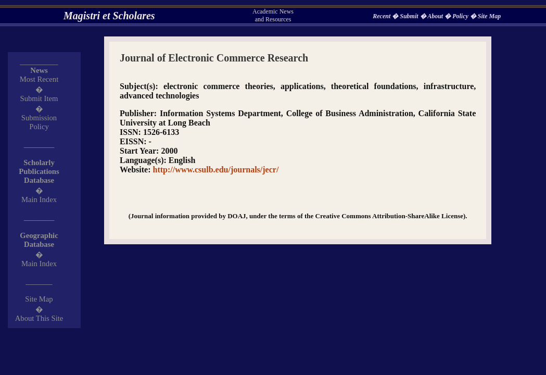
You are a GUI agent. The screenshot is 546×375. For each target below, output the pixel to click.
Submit (410, 16)
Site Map (489, 16)
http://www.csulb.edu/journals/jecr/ (216, 169)
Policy (461, 16)
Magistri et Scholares (109, 15)
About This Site (39, 318)
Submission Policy (39, 122)
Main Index (39, 199)
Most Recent (39, 79)
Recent (382, 16)
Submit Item (39, 98)
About (436, 16)
